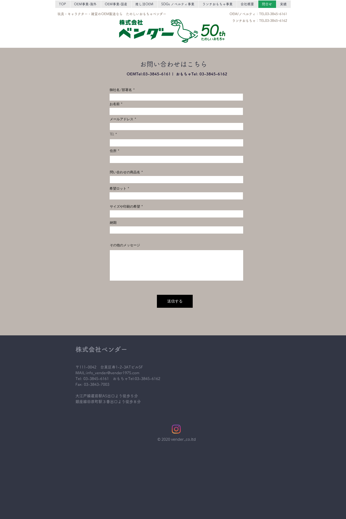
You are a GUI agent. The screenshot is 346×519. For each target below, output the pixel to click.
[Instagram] (176, 429)
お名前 (115, 104)
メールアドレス (121, 119)
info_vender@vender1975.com (112, 373)
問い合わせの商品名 (125, 172)
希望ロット (118, 188)
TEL (112, 134)
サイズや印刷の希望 (125, 206)
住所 (113, 150)
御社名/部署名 (121, 89)
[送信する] (175, 301)
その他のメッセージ (125, 245)
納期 (113, 222)
